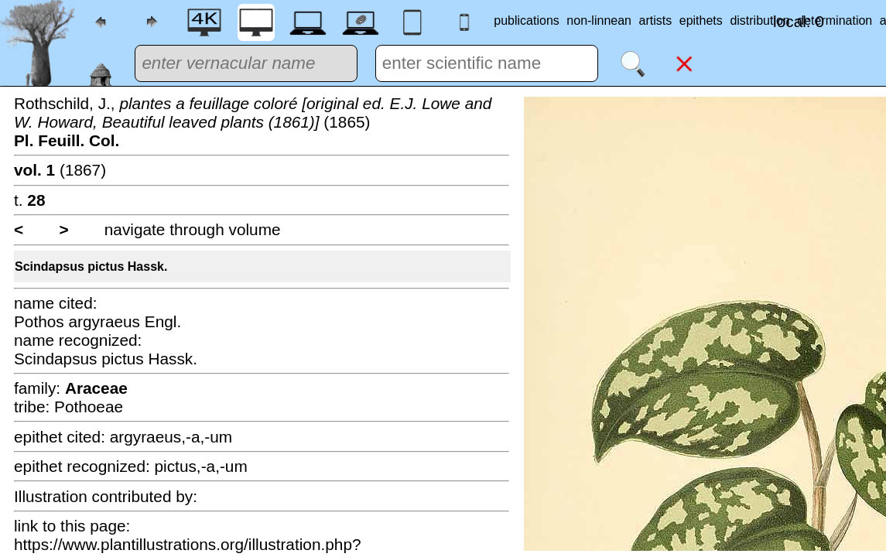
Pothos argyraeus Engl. (97, 321)
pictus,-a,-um (201, 466)
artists (655, 20)
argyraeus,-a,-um (171, 437)
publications (526, 20)
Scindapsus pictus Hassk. (91, 266)
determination (834, 20)
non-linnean (598, 20)
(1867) (60, 170)
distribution (759, 20)
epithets (701, 20)
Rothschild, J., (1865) (252, 121)
